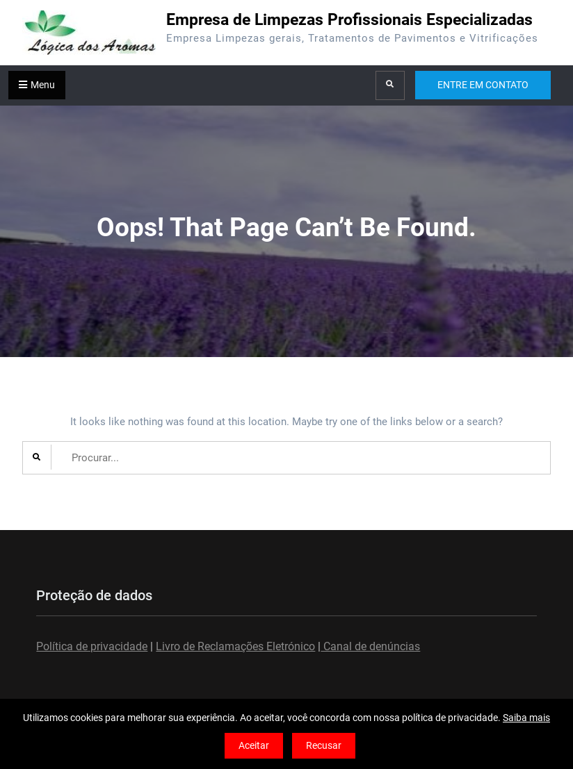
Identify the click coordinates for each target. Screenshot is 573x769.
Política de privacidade (91, 646)
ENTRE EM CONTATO (482, 84)
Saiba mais (526, 717)
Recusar (323, 745)
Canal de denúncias (370, 646)
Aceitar (254, 745)
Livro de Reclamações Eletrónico (235, 646)
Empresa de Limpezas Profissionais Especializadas (349, 19)
